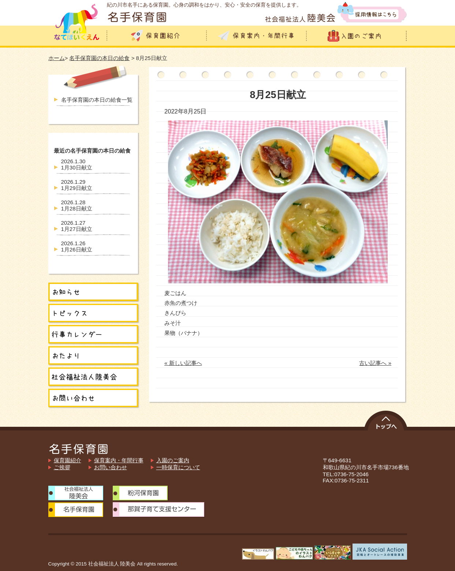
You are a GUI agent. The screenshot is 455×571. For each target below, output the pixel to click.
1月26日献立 (76, 246)
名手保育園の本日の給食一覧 (97, 100)
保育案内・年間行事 (118, 460)
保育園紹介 (67, 460)
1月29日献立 (76, 185)
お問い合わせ (110, 467)
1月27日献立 (76, 226)
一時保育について (178, 467)
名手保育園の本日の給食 (99, 58)
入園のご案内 (172, 460)
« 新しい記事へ (183, 363)
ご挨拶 (62, 467)
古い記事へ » (375, 363)
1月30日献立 (76, 164)
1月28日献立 (76, 205)
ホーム (56, 58)
